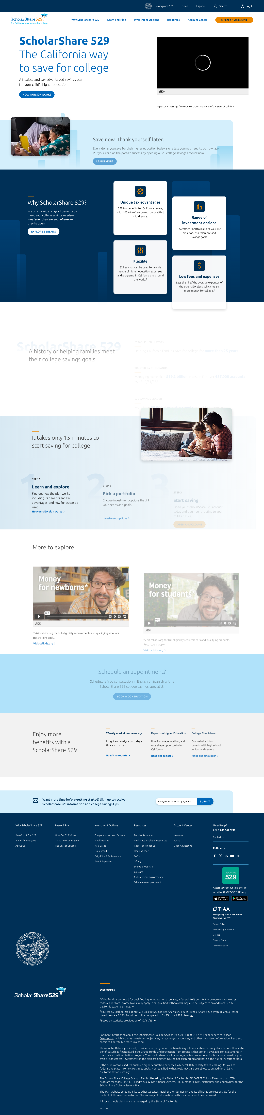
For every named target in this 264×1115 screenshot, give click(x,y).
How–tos (178, 835)
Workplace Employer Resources (150, 840)
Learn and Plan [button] (116, 19)
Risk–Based (100, 845)
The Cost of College (65, 845)
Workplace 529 (165, 6)
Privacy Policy (219, 924)
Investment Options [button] (146, 19)
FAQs (137, 856)
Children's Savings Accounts (148, 877)
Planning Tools (141, 851)
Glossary (138, 871)
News (185, 6)
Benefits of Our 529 (25, 835)
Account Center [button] (197, 19)
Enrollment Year (102, 840)
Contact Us (218, 837)
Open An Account (234, 19)
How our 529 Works (37, 94)
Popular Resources (143, 835)
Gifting (137, 861)
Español (201, 6)
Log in (247, 6)
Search (220, 6)
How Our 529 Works (65, 835)
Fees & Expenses (103, 861)
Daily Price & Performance (107, 856)
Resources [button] (173, 19)
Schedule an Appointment (147, 882)
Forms (177, 840)
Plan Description (220, 945)
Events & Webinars (143, 866)
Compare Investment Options (109, 835)
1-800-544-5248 (226, 830)
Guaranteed (100, 851)
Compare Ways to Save (67, 840)
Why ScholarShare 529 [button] (85, 19)
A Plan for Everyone (25, 840)
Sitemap (216, 935)
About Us (20, 845)
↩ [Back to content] (133, 1006)
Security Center (220, 940)
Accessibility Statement (224, 929)
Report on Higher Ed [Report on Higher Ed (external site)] (144, 845)
